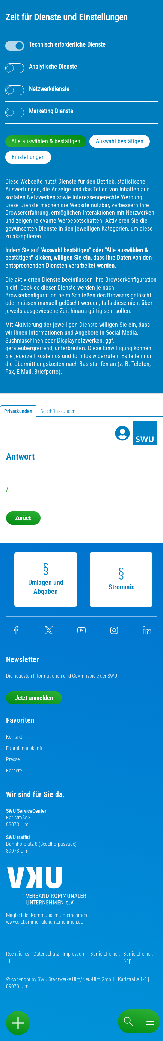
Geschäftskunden (57, 411)
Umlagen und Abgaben (47, 579)
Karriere (14, 771)
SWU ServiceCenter (26, 811)
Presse (13, 759)
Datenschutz (46, 954)
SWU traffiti (18, 837)
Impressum (74, 954)
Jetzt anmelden (34, 697)
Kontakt (14, 737)
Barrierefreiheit (105, 954)
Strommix (122, 579)
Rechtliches (17, 954)
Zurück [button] (23, 518)
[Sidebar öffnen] (18, 1023)
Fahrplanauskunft (24, 748)
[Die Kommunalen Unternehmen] (46, 889)
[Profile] (122, 433)
